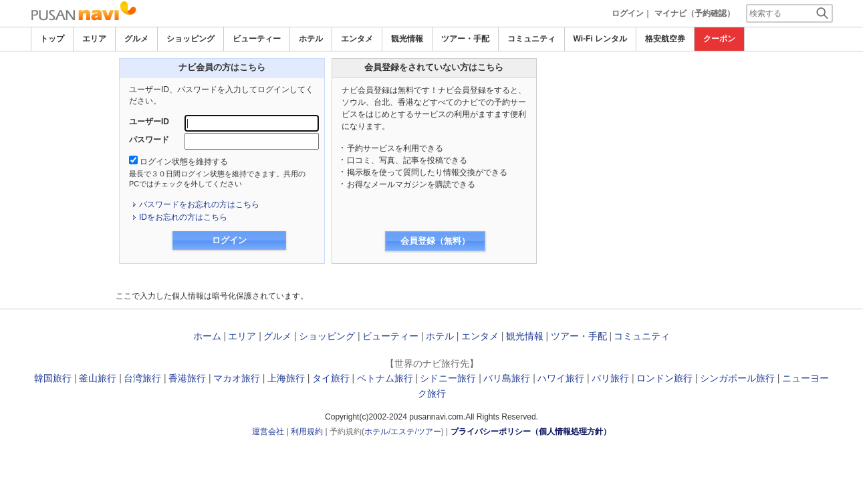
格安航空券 (665, 38)
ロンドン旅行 (664, 378)
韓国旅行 (53, 378)
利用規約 (307, 431)
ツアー (429, 431)
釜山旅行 (97, 378)
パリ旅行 (610, 378)
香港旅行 (187, 378)
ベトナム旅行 (385, 378)
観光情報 (407, 38)
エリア (94, 38)
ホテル (311, 38)
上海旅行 (286, 378)
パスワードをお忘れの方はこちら (199, 204)
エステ (402, 431)
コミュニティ (531, 38)
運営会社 (268, 431)
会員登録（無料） (435, 241)
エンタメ (357, 38)
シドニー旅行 (448, 378)
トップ (52, 38)
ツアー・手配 (465, 38)
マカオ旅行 (236, 378)
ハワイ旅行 (560, 378)
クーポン (719, 38)
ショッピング (190, 38)
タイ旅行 (331, 378)
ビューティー (257, 38)
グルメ (136, 38)
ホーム (207, 336)
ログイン (628, 13)
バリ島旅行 (506, 378)
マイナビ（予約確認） (694, 13)
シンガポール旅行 (737, 378)
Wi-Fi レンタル (601, 38)
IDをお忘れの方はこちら (183, 217)
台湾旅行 (142, 378)
